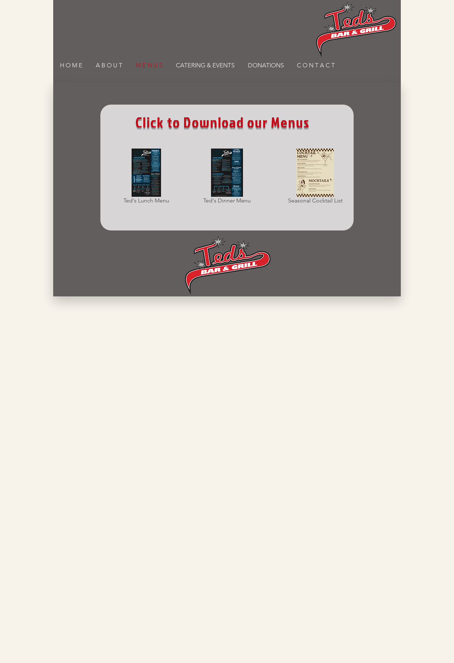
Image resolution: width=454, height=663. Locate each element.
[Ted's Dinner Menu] (227, 177)
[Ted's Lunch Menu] (146, 177)
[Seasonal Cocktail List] (315, 177)
